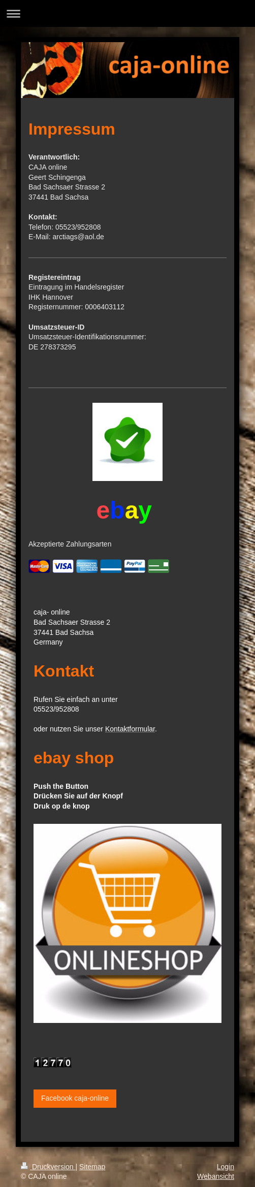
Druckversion (48, 1167)
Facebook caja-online (75, 1098)
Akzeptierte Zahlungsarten (69, 544)
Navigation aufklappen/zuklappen (127, 13)
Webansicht (215, 1176)
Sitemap (92, 1167)
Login (225, 1167)
